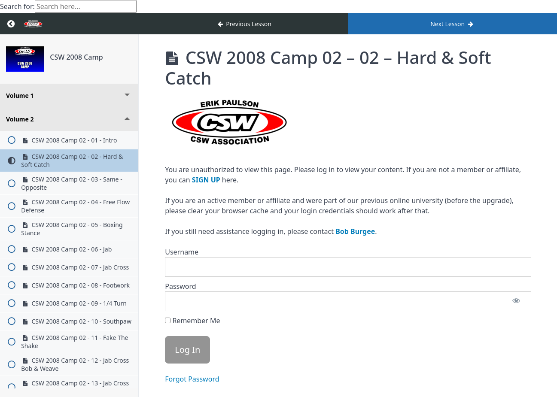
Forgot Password (192, 379)
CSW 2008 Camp (76, 57)
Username (181, 252)
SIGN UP (206, 180)
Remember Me (192, 320)
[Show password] (516, 301)
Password (180, 286)
